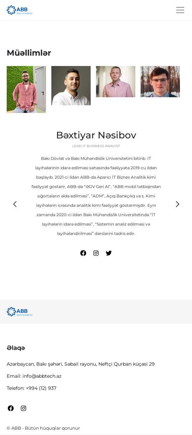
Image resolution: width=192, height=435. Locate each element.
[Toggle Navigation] (180, 10)
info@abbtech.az (41, 376)
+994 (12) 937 (41, 388)
